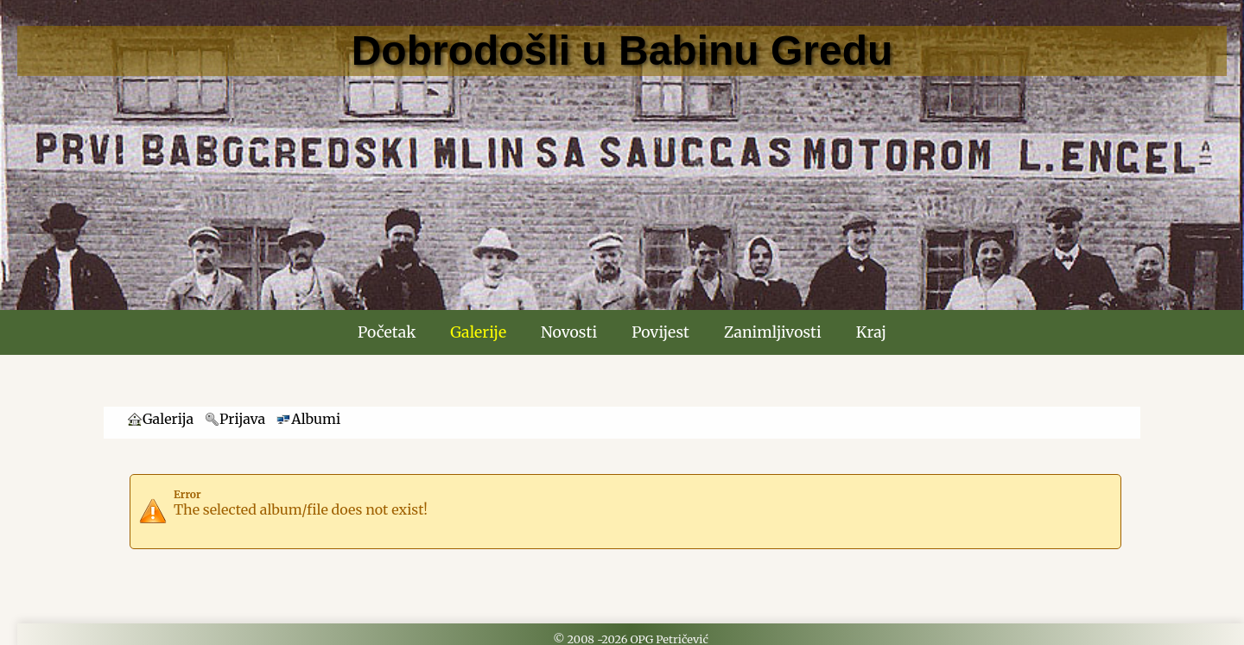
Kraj (871, 332)
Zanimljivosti (773, 332)
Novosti (569, 332)
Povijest (660, 332)
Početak (387, 332)
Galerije (478, 332)
